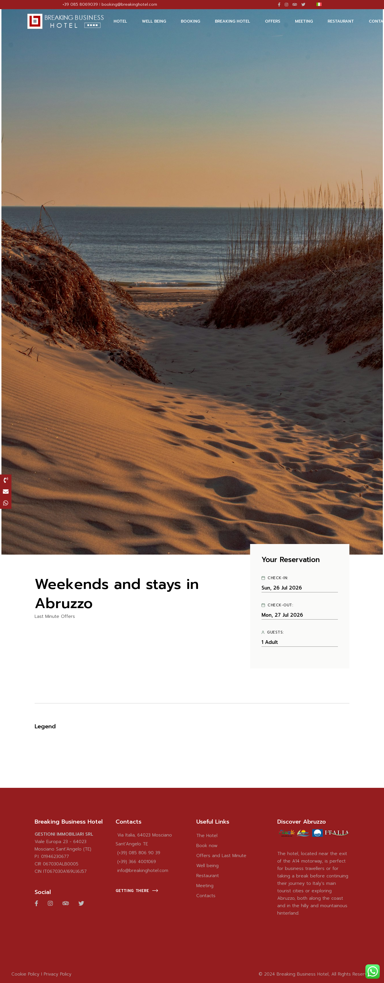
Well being (207, 866)
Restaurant (207, 876)
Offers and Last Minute (221, 856)
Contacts (205, 896)
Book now (206, 845)
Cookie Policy (25, 974)
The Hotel (206, 835)
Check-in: (275, 578)
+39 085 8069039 (80, 4)
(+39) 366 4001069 (136, 862)
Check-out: (277, 605)
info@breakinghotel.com (142, 870)
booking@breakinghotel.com (129, 4)
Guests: (273, 632)
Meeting (204, 886)
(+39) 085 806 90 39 (138, 853)
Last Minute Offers (55, 617)
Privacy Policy (58, 974)
